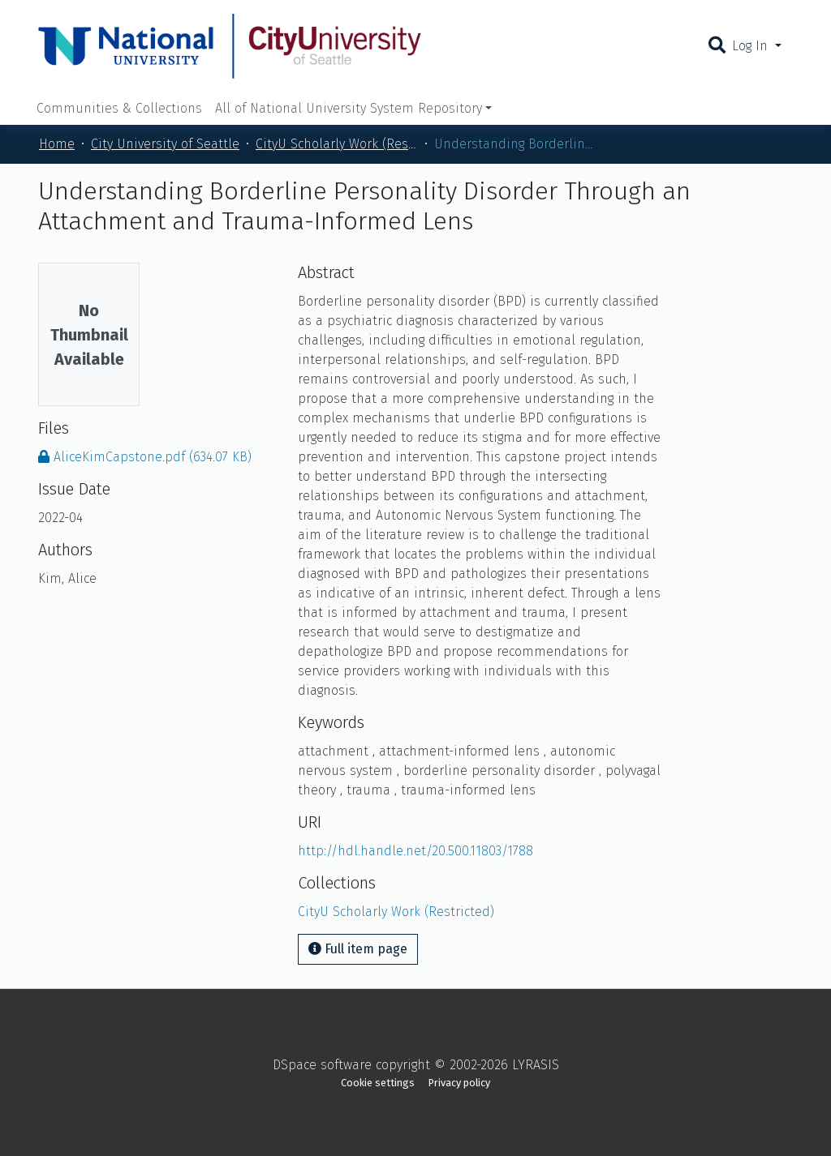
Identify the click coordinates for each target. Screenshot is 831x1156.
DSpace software (322, 1065)
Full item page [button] (357, 949)
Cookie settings (378, 1083)
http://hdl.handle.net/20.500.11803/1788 (415, 850)
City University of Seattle (165, 144)
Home (57, 144)
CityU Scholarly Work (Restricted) (337, 144)
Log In (752, 46)
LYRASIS (535, 1065)
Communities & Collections (119, 108)
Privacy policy (459, 1083)
